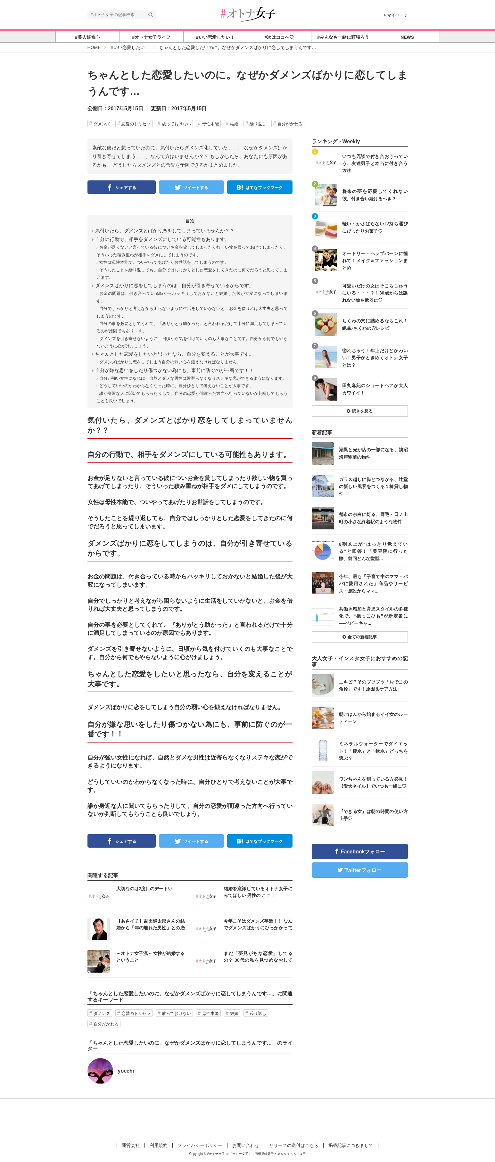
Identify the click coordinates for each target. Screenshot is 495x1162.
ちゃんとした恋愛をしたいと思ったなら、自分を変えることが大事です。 (174, 354)
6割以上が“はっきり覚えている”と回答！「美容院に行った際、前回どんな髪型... (373, 551)
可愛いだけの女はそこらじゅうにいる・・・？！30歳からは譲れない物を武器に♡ (375, 292)
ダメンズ (102, 123)
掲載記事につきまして (350, 1145)
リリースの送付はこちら (293, 1145)
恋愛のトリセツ (136, 123)
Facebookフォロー (363, 851)
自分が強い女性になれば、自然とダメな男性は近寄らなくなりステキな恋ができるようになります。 (193, 378)
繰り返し (258, 123)
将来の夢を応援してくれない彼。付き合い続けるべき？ (375, 195)
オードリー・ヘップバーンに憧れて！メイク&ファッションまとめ (375, 260)
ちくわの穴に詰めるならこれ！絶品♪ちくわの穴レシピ (375, 324)
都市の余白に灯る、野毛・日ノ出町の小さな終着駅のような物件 (373, 518)
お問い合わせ (245, 1145)
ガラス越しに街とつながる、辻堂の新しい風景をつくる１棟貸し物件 (373, 486)
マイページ (396, 15)
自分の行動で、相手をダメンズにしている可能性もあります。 (162, 239)
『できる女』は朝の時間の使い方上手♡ (373, 815)
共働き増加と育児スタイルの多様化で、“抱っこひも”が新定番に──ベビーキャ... (373, 615)
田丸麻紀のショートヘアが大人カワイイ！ (375, 389)
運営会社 (131, 1145)
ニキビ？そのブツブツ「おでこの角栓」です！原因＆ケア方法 (373, 685)
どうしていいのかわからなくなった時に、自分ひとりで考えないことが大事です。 (176, 385)
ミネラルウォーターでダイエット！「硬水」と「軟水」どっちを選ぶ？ (373, 750)
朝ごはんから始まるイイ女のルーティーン (373, 718)
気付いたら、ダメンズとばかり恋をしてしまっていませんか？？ (165, 230)
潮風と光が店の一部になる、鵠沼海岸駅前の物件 (373, 453)
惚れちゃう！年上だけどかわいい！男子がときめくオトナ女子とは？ (375, 357)
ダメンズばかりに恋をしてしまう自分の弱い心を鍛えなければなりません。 (170, 362)
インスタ (138, 897)
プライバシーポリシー (199, 1145)
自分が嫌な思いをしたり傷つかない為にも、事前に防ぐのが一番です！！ (174, 370)
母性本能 (210, 123)
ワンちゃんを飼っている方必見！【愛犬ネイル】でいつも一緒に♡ (373, 782)
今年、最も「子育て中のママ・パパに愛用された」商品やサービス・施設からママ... (373, 583)
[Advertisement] (247, 1119)
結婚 (234, 123)
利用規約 (159, 1145)
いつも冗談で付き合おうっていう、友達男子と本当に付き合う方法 (375, 163)
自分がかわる (289, 123)
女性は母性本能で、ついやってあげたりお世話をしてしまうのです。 (163, 262)
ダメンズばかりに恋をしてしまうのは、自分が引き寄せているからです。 (174, 285)
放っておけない (176, 123)
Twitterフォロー (362, 870)
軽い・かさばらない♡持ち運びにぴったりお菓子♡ (375, 227)
